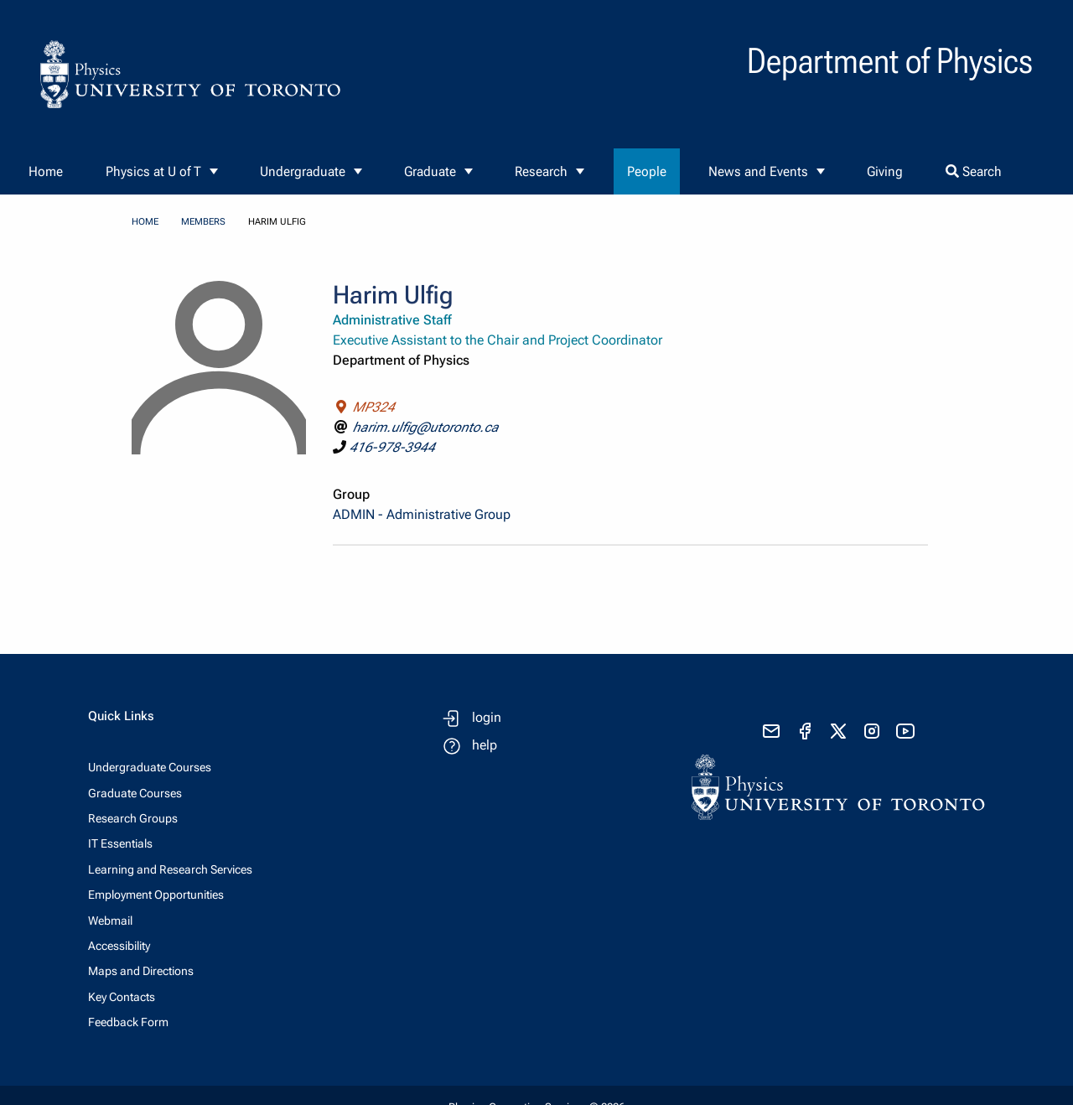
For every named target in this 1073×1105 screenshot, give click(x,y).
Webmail (110, 920)
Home (46, 171)
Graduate (430, 171)
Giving (885, 171)
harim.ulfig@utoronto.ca (426, 427)
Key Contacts (121, 997)
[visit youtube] (905, 731)
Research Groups (133, 818)
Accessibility (119, 945)
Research (541, 171)
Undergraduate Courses (149, 767)
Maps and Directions (141, 971)
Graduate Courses (135, 793)
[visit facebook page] (805, 731)
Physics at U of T (153, 171)
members (203, 221)
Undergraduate (302, 171)
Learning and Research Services (170, 869)
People (646, 171)
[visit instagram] (872, 731)
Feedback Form (128, 1022)
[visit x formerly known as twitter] (838, 731)
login (486, 717)
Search (974, 171)
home (145, 221)
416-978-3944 (392, 447)
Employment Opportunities (156, 894)
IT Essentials (120, 843)
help (484, 745)
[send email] (771, 731)
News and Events (758, 171)
